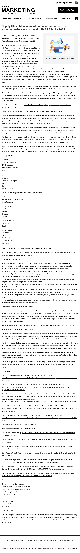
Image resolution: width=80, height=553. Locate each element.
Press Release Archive (18, 540)
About (7, 540)
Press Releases (18, 19)
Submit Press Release (35, 540)
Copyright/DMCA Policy (67, 540)
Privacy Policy (36, 544)
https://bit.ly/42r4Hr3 (31, 424)
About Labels (31, 19)
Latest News (6, 19)
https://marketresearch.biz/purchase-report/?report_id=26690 (54, 325)
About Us (48, 19)
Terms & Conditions (50, 540)
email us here (6, 506)
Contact (40, 19)
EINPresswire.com (8, 48)
